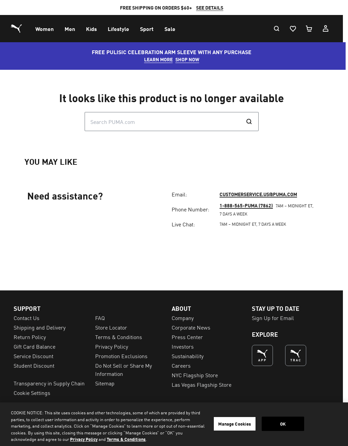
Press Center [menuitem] (189, 429)
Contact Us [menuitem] (26, 410)
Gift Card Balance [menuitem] (34, 439)
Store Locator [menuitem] (112, 420)
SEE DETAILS (212, 7)
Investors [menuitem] (185, 439)
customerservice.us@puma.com (261, 305)
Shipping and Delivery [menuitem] (40, 420)
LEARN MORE (160, 59)
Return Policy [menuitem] (30, 429)
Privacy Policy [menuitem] (113, 439)
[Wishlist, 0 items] (297, 28)
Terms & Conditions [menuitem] (120, 429)
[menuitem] (44, 28)
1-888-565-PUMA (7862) (249, 316)
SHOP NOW (190, 59)
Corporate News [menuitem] (193, 420)
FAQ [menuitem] (101, 410)
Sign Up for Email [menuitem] (277, 410)
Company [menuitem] (185, 410)
